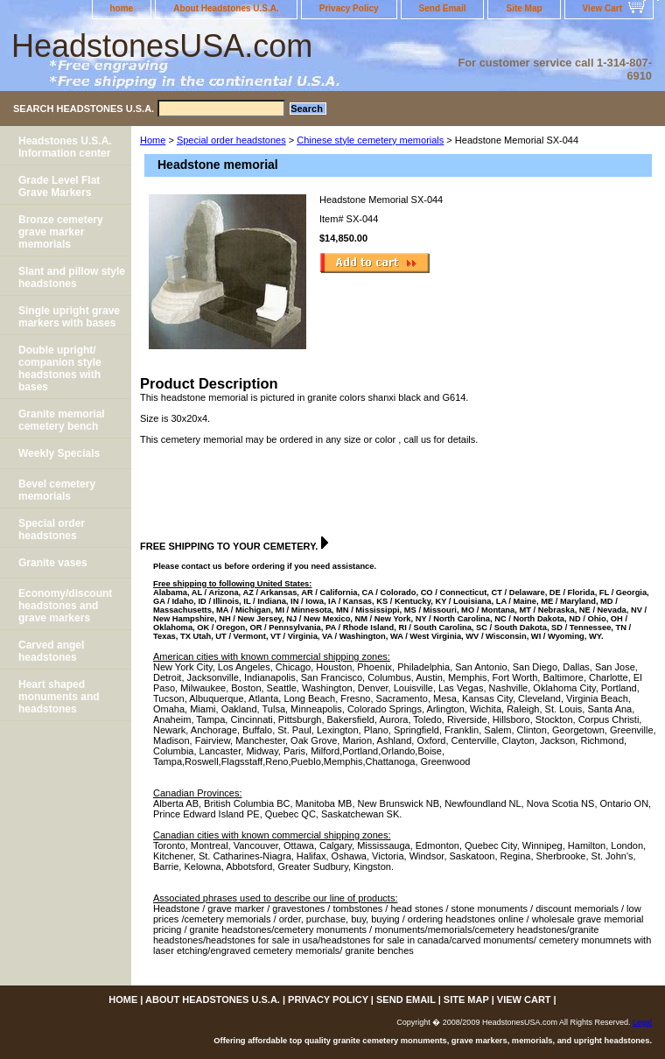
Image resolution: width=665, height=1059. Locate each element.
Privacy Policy (349, 8)
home (122, 8)
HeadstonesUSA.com (161, 46)
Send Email (442, 8)
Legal (642, 1022)
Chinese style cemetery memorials (370, 140)
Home (152, 140)
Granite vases (53, 563)
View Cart (602, 8)
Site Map (524, 8)
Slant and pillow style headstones (71, 277)
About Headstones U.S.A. (226, 8)
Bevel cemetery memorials (56, 490)
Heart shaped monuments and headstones (59, 696)
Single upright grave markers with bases (69, 317)
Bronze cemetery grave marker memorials (60, 232)
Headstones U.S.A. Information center (65, 147)
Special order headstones (231, 140)
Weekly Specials (59, 453)
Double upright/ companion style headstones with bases (60, 368)
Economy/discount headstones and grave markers (65, 605)
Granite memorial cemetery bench (61, 420)
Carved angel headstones (51, 651)
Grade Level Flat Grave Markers (59, 186)
